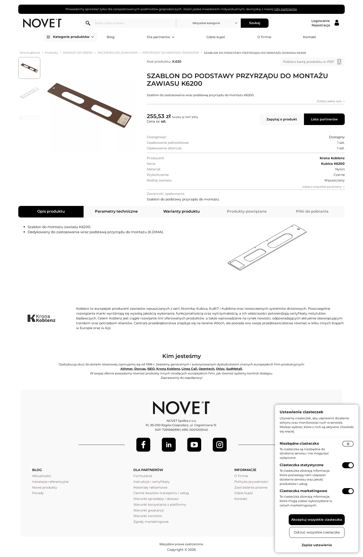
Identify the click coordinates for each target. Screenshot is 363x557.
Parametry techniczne (116, 211)
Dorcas (140, 368)
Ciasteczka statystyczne (301, 465)
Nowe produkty (44, 487)
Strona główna (30, 52)
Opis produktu (51, 211)
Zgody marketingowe (151, 522)
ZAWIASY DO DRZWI (78, 52)
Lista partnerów (324, 119)
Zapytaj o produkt (281, 119)
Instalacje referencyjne (50, 482)
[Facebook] (143, 445)
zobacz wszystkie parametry (322, 186)
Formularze (142, 476)
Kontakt (309, 37)
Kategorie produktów (73, 37)
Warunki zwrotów (147, 516)
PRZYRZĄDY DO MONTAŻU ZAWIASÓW (170, 52)
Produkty (51, 52)
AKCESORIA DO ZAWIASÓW (117, 52)
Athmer (126, 368)
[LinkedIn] (169, 445)
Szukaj (254, 23)
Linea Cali (189, 368)
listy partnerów (285, 9)
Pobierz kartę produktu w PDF (308, 62)
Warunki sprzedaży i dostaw (155, 499)
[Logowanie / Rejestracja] (325, 23)
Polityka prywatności (251, 482)
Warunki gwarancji (148, 510)
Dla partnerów (161, 37)
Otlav (220, 368)
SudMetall (234, 368)
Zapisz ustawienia (317, 545)
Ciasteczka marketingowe (303, 491)
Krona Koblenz (168, 368)
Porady (38, 493)
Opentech (206, 368)
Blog (111, 37)
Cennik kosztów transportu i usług (161, 493)
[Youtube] (194, 445)
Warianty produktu (181, 211)
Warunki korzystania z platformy (159, 504)
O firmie (264, 37)
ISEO (151, 368)
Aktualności (41, 476)
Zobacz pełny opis (329, 101)
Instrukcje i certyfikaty (151, 482)
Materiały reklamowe (150, 487)
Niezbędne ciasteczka (299, 443)
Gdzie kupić (216, 37)
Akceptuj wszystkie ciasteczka (316, 519)
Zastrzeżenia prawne (250, 487)
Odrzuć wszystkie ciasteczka (317, 532)
